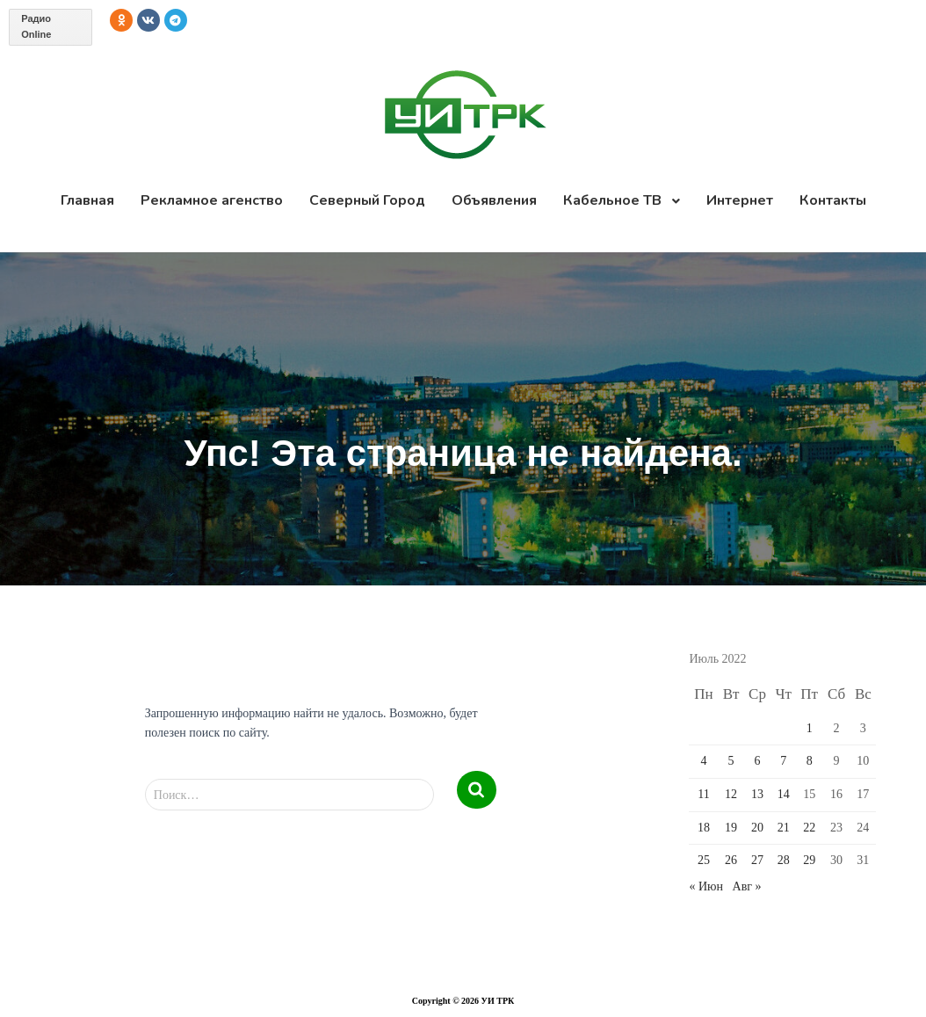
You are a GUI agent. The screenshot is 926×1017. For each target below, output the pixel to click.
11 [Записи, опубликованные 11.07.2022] (703, 794)
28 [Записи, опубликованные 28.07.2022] (784, 860)
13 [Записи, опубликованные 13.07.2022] (757, 794)
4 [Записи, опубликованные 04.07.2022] (704, 760)
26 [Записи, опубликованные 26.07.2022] (731, 860)
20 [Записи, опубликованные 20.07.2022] (757, 827)
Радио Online (36, 26)
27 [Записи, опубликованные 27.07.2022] (757, 860)
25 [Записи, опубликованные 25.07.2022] (704, 860)
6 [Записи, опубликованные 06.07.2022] (757, 760)
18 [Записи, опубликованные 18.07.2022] (704, 827)
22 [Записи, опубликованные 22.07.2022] (809, 827)
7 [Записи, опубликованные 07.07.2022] (783, 760)
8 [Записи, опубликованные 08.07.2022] (810, 760)
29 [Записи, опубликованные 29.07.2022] (809, 860)
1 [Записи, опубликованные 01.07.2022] (810, 728)
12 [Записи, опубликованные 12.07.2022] (731, 794)
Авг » (747, 886)
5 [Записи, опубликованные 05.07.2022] (731, 760)
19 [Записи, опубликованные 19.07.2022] (731, 827)
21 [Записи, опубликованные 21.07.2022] (784, 827)
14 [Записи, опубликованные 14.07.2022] (784, 794)
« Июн (706, 886)
